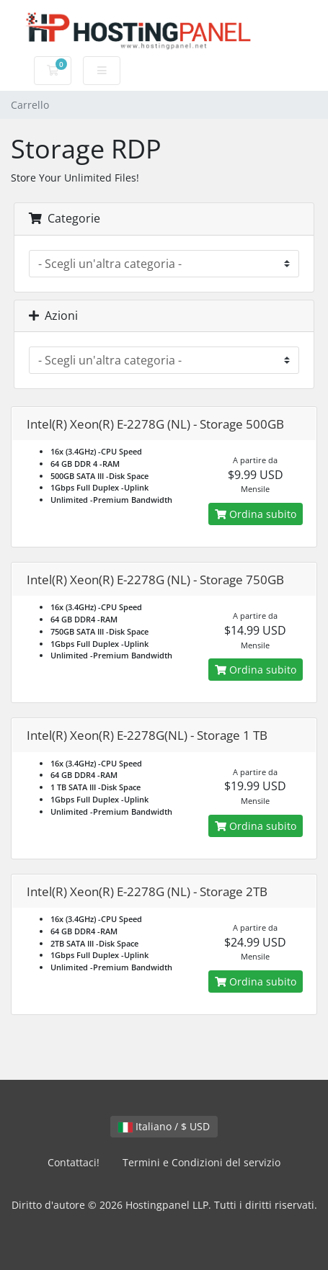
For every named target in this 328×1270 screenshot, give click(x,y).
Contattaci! (73, 1162)
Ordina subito (255, 514)
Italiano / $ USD (164, 1126)
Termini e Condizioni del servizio (201, 1162)
